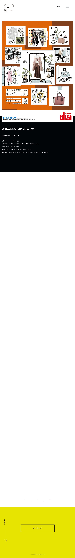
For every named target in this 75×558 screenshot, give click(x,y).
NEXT (50, 500)
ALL (37, 500)
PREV (25, 500)
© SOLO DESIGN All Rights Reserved (37, 554)
